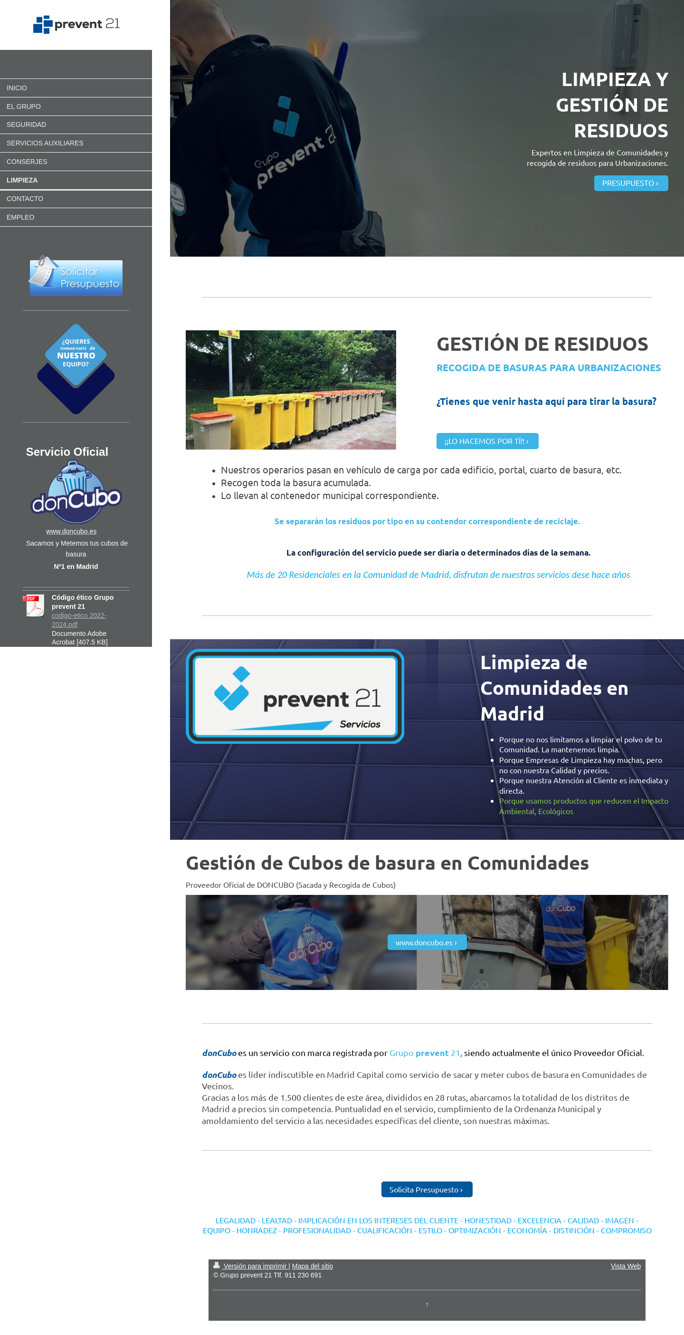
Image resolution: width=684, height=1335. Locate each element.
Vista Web (626, 1266)
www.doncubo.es (424, 942)
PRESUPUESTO (628, 182)
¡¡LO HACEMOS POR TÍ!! (484, 440)
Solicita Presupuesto (424, 1189)
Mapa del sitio (312, 1266)
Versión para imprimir (250, 1266)
